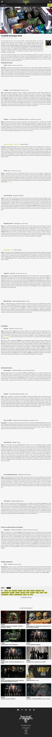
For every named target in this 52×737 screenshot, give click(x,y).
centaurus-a (11, 594)
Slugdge (45, 592)
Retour (49, 5)
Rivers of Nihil (23, 592)
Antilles (31, 594)
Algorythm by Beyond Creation (26, 163)
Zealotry (27, 592)
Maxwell (10, 181)
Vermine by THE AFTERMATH (26, 216)
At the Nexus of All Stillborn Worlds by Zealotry (26, 137)
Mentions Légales (26, 727)
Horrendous (17, 592)
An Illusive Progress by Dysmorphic (26, 387)
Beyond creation (14, 590)
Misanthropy (20, 590)
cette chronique (6, 336)
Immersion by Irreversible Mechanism (26, 494)
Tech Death (41, 592)
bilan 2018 (24, 594)
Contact (26, 733)
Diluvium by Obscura (26, 361)
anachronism (12, 592)
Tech (28, 594)
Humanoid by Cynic (26, 579)
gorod (43, 590)
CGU (26, 729)
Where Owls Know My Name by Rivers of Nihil (26, 435)
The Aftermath (32, 592)
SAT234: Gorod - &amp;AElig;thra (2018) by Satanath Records (26, 83)
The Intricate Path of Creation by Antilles (26, 413)
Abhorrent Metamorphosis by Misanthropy (26, 319)
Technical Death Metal (4, 594)
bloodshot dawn (38, 590)
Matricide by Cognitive (26, 294)
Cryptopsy (6, 590)
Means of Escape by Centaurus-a (26, 520)
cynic (10, 590)
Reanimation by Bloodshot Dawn (26, 243)
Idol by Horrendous (26, 266)
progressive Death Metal (5, 592)
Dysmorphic (32, 590)
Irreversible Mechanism (18, 594)
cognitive (37, 592)
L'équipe (26, 730)
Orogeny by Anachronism (26, 467)
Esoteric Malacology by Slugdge (26, 112)
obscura (28, 590)
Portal (24, 590)
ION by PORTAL (26, 188)
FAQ (26, 732)
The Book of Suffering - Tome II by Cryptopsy (26, 555)
